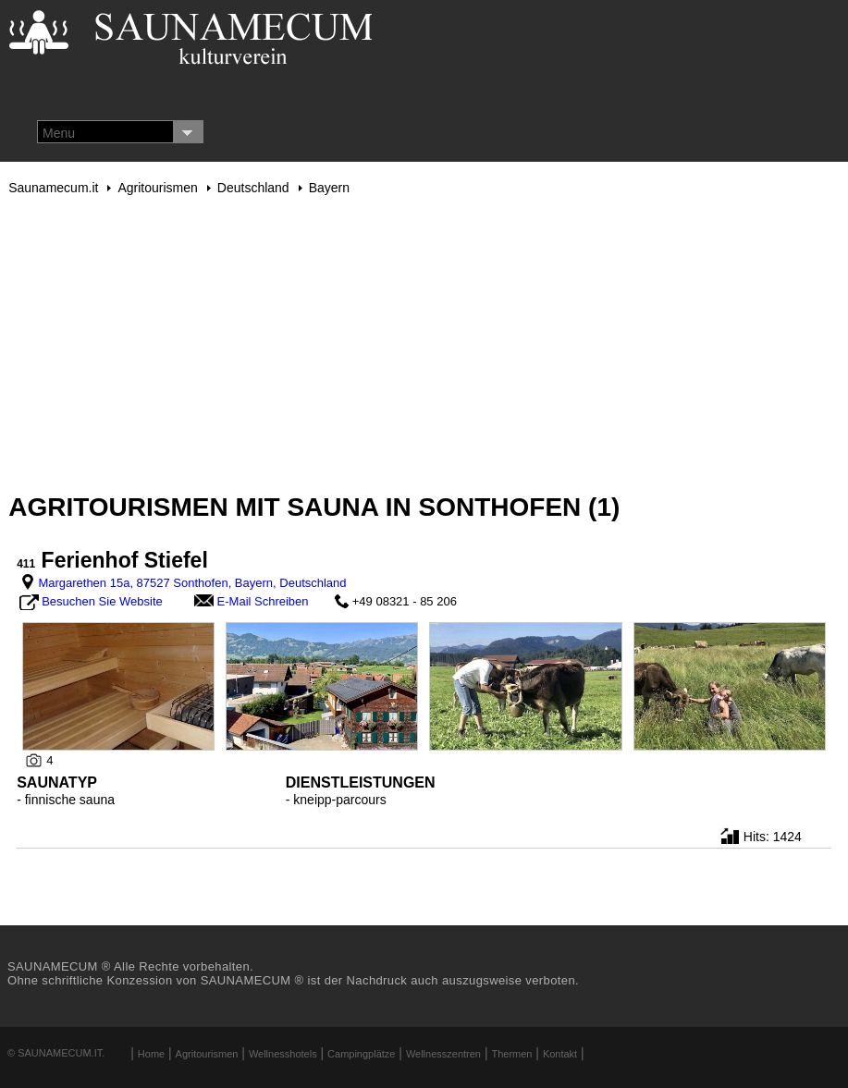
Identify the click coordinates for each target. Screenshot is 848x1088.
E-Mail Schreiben (263, 601)
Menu (59, 133)
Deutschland (253, 187)
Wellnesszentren (443, 1053)
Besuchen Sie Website (102, 601)
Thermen (511, 1053)
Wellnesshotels (283, 1053)
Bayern (329, 187)
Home (151, 1053)
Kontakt (560, 1053)
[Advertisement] (424, 343)
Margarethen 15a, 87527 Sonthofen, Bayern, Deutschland (192, 583)
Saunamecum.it (53, 187)
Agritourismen (157, 187)
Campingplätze (361, 1053)
